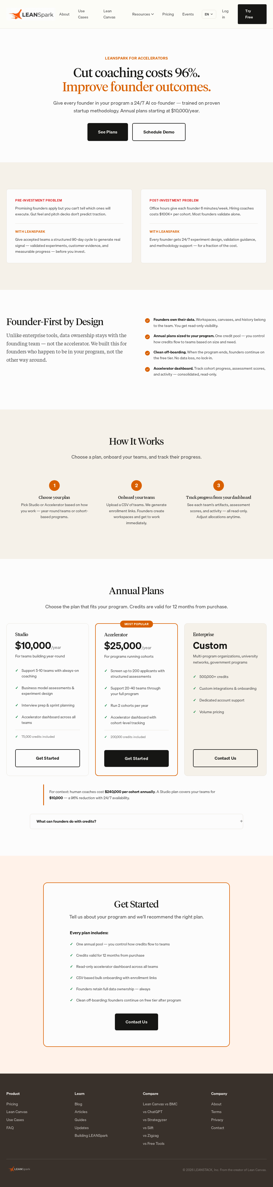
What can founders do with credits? (66, 821)
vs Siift (148, 1128)
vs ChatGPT (153, 1112)
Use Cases (83, 14)
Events (188, 14)
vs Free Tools (153, 1143)
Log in (225, 14)
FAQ (10, 1128)
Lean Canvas (109, 14)
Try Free (249, 14)
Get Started (47, 758)
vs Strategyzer (155, 1120)
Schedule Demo (158, 131)
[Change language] (209, 14)
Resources (143, 14)
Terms (216, 1112)
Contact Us (225, 758)
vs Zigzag (151, 1135)
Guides (80, 1120)
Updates (82, 1128)
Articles (81, 1112)
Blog (78, 1104)
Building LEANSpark (91, 1135)
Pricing (168, 14)
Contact (217, 1128)
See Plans (107, 131)
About (64, 14)
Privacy (217, 1120)
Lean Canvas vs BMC (160, 1104)
